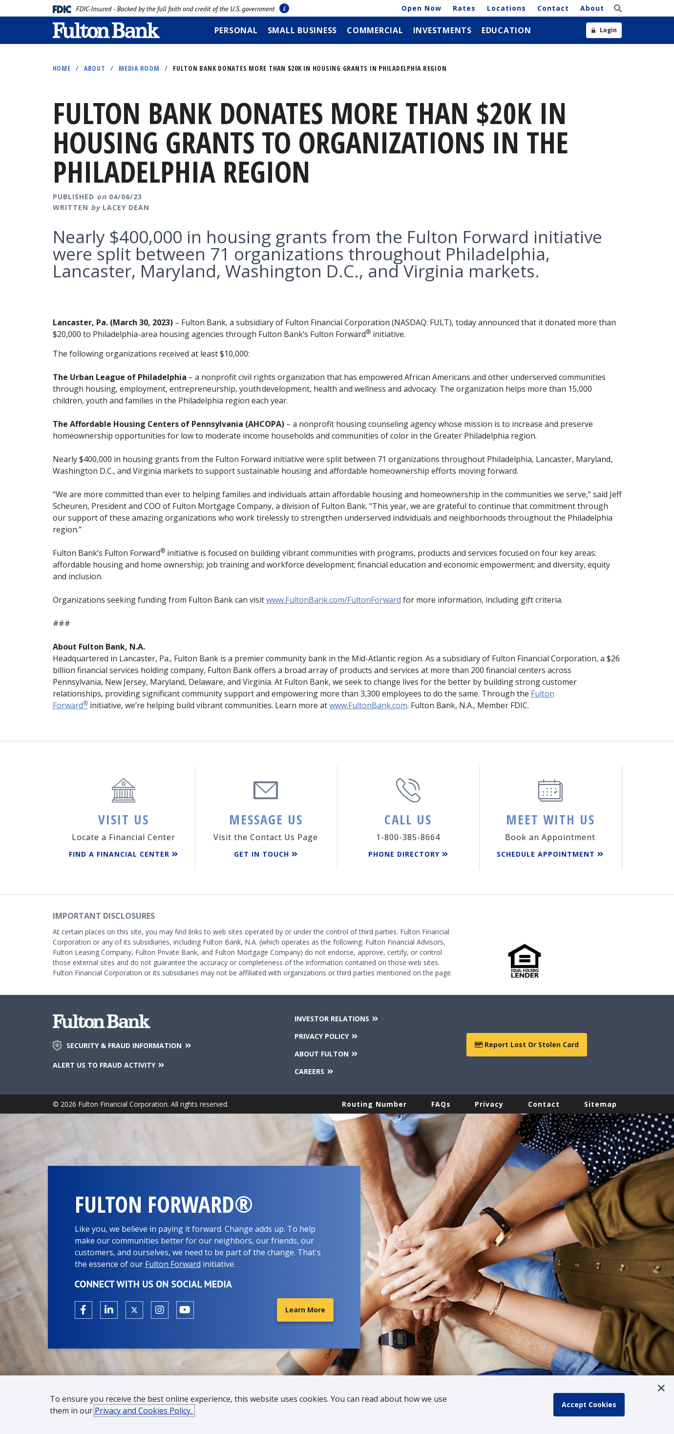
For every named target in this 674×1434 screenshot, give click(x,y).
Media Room (139, 68)
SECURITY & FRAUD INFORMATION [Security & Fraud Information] (129, 1045)
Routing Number (374, 1104)
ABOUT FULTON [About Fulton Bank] (327, 1053)
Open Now (421, 8)
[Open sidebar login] (604, 30)
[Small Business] (302, 30)
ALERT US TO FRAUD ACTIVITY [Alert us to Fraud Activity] (109, 1065)
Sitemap (600, 1104)
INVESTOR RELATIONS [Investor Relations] (337, 1018)
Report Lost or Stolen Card (527, 1044)
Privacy (489, 1104)
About (592, 8)
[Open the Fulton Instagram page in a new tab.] (159, 1310)
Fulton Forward (173, 1264)
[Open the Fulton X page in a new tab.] (134, 1310)
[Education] (506, 30)
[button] (661, 1388)
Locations (506, 8)
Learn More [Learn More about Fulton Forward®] (305, 1309)
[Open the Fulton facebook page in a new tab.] (83, 1310)
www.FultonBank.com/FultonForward (333, 599)
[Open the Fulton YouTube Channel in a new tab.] (185, 1310)
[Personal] (236, 30)
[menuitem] (236, 30)
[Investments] (442, 30)
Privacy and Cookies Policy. (144, 1410)
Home (62, 68)
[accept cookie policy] (589, 1404)
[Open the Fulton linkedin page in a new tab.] (109, 1310)
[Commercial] (375, 30)
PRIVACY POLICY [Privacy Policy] (327, 1036)
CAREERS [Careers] (315, 1071)
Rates (464, 8)
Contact (553, 8)
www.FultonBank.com (368, 705)
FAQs (441, 1104)
